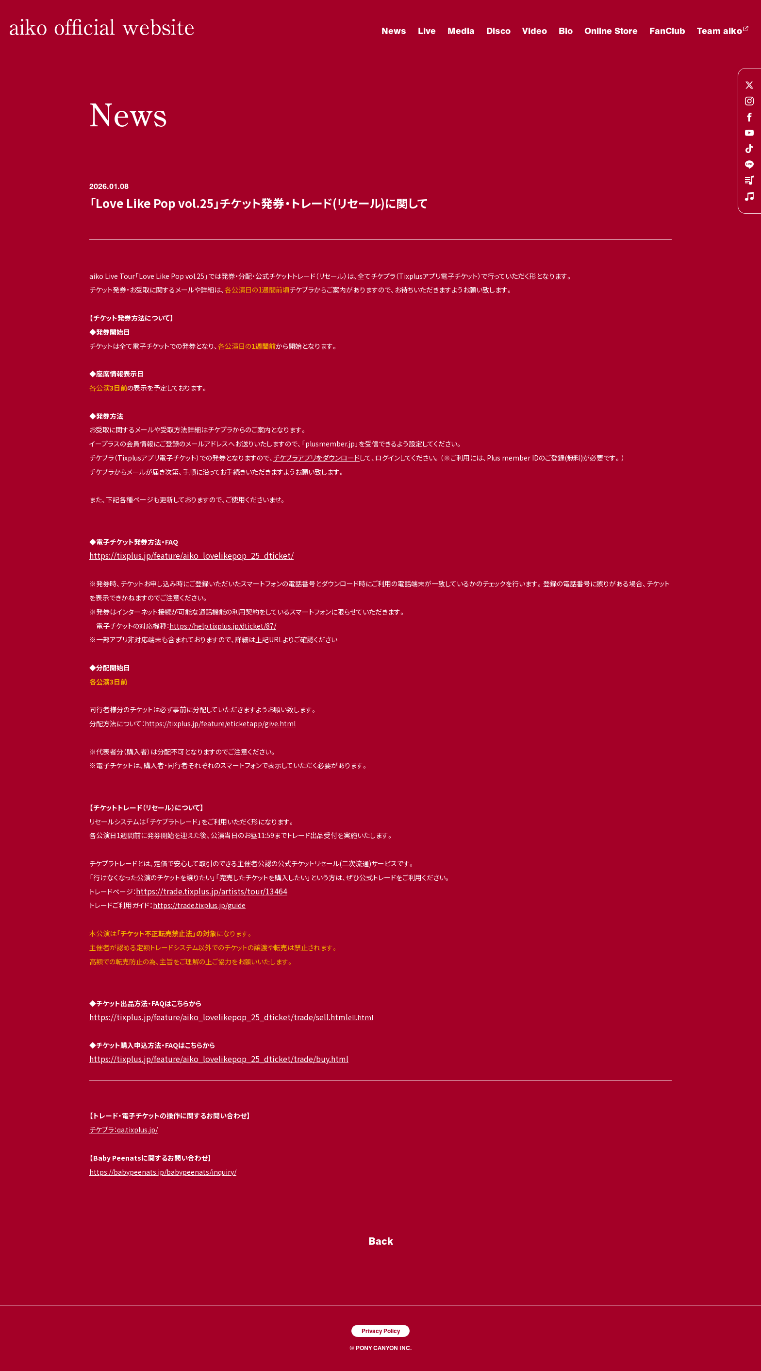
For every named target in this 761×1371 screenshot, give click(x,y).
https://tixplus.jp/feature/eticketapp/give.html (220, 723)
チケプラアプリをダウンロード (316, 458)
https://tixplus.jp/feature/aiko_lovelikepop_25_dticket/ (191, 555)
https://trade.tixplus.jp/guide (199, 905)
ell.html (360, 1017)
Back (380, 1240)
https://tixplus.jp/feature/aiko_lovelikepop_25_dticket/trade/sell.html (218, 1017)
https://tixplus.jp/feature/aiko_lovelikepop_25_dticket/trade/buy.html (218, 1058)
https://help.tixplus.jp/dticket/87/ (222, 626)
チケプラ (101, 1129)
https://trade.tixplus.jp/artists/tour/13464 (211, 891)
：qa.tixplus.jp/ (136, 1129)
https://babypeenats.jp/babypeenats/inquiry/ (162, 1172)
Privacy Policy (381, 1331)
